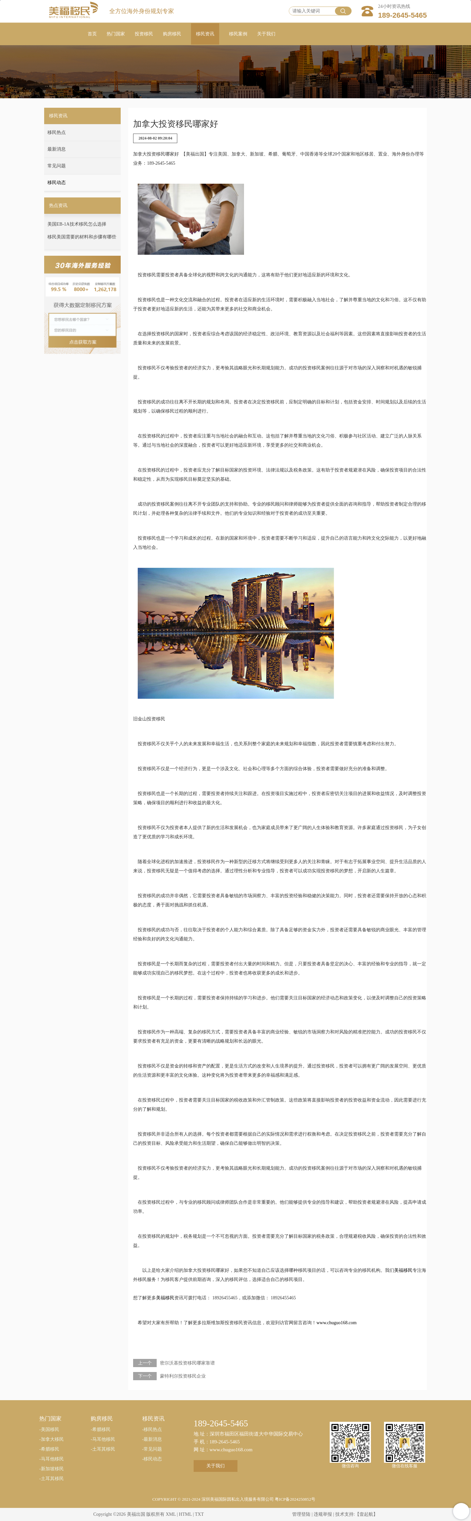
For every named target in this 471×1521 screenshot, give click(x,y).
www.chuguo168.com (336, 1322)
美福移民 (403, 1270)
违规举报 (323, 1514)
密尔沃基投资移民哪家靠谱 (187, 1363)
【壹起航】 (366, 1514)
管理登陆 (301, 1514)
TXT (199, 1514)
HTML (185, 1514)
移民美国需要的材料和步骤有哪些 (81, 236)
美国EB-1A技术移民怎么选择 (76, 224)
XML (171, 1514)
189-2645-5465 (402, 15)
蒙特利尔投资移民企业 (183, 1376)
